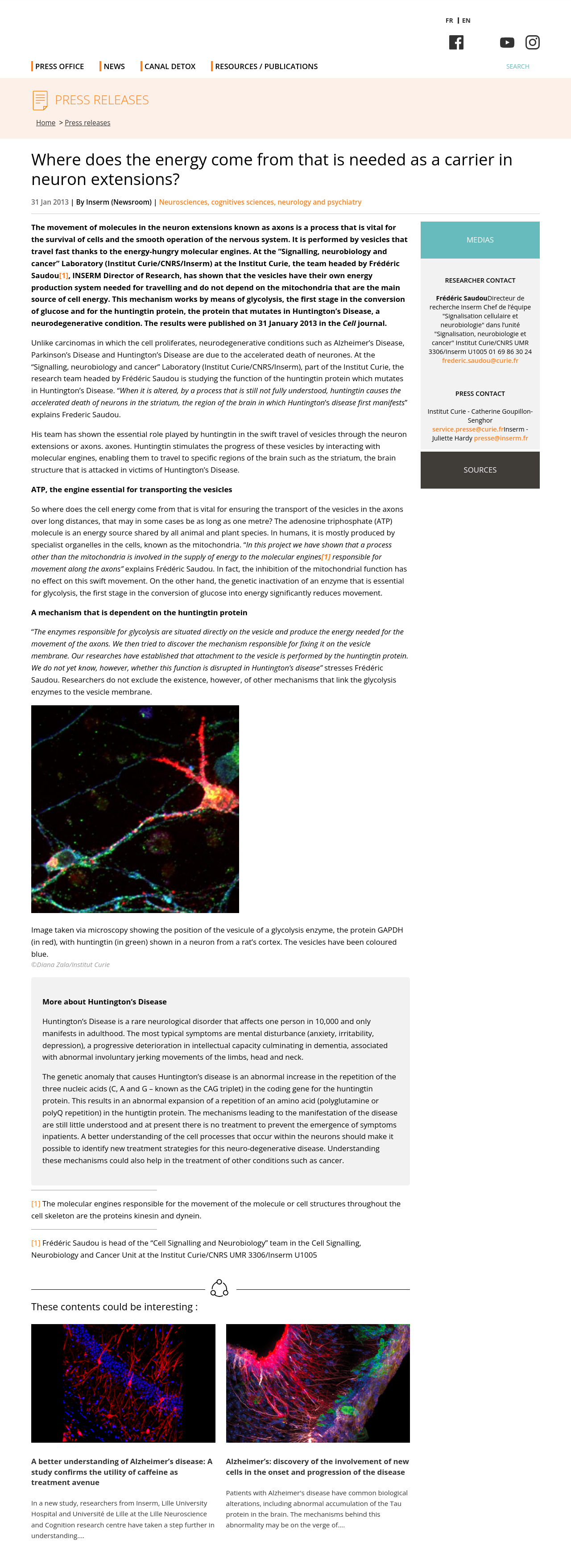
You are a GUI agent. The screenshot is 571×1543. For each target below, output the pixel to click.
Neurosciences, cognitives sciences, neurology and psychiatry (260, 202)
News (114, 66)
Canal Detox (170, 66)
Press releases (87, 123)
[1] (36, 1203)
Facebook (456, 42)
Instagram (532, 42)
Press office (59, 66)
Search (518, 66)
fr (449, 20)
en (466, 20)
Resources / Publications (266, 66)
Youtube (507, 42)
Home (46, 123)
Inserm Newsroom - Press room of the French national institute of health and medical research (157, 26)
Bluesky (482, 42)
